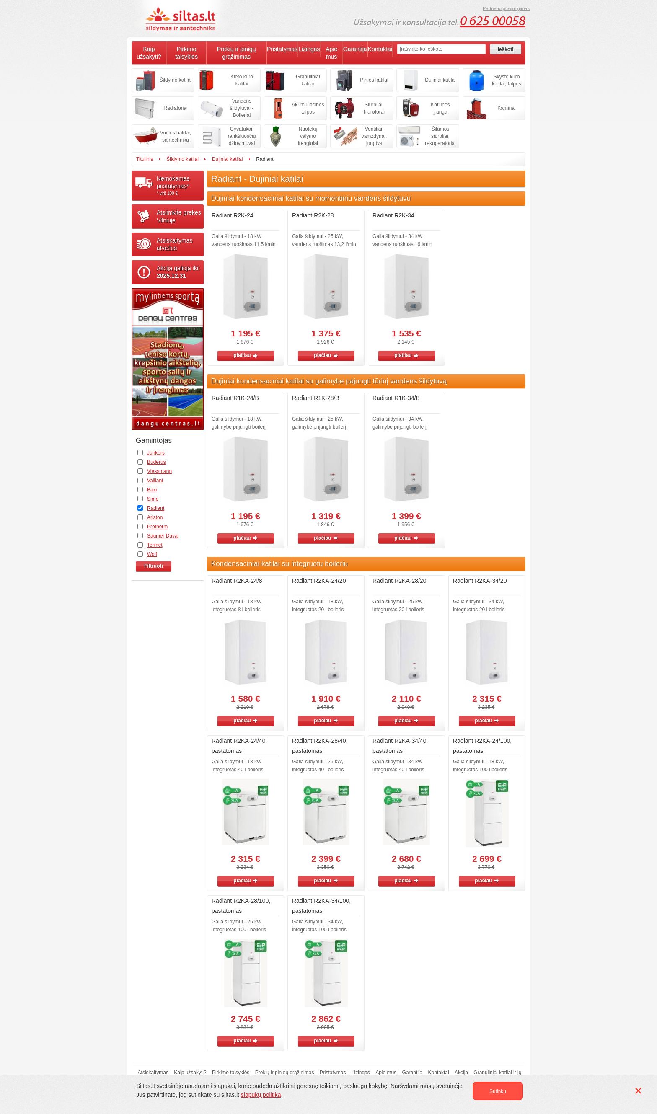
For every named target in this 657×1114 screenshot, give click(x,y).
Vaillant (155, 480)
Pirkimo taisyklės (186, 53)
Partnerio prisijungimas (506, 8)
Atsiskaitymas (153, 1072)
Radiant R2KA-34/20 (480, 580)
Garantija (355, 49)
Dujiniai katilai (440, 80)
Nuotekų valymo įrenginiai (308, 136)
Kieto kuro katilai (241, 80)
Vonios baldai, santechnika (175, 136)
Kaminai (506, 108)
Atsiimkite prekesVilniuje (179, 216)
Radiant (155, 508)
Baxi (152, 490)
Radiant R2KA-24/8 (237, 580)
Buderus (156, 462)
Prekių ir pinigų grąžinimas (236, 53)
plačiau (245, 355)
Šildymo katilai (176, 80)
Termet (155, 545)
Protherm (157, 527)
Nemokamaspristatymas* (180, 185)
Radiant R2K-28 (313, 215)
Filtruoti (153, 566)
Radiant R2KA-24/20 (319, 580)
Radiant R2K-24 (232, 215)
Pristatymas (282, 49)
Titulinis (144, 159)
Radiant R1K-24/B (235, 398)
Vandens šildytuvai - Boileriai (242, 108)
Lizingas (309, 49)
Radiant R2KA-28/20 (399, 580)
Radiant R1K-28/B (315, 398)
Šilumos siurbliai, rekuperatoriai (440, 136)
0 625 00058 (492, 20)
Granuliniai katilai (308, 80)
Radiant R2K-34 (393, 215)
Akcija (461, 1072)
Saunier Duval (162, 536)
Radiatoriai (175, 108)
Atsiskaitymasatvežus (175, 244)
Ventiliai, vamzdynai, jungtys (374, 136)
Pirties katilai (374, 80)
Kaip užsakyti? (149, 53)
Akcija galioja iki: (178, 272)
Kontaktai (380, 49)
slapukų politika (261, 1094)
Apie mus (331, 53)
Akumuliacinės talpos (308, 108)
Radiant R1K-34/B (396, 398)
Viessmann (159, 471)
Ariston (155, 517)
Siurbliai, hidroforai (374, 108)
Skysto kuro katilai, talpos (506, 80)
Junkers (156, 453)
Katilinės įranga (440, 108)
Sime (152, 499)
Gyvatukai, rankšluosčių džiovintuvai (242, 136)
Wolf (152, 554)
